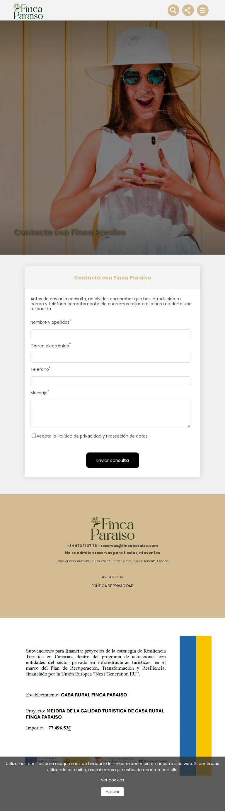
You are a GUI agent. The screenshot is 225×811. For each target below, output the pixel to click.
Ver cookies (112, 780)
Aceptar (112, 792)
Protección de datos (127, 436)
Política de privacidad (79, 436)
